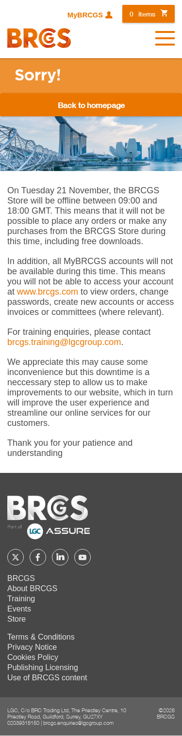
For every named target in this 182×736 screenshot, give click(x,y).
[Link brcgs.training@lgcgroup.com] (64, 342)
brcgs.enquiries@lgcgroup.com (78, 723)
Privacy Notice (32, 647)
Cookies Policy (32, 657)
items (142, 14)
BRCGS (21, 578)
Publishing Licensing (42, 667)
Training (21, 599)
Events (19, 609)
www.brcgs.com (47, 292)
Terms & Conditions (41, 637)
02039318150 (23, 723)
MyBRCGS (85, 15)
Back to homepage (91, 105)
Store (16, 619)
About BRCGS (32, 588)
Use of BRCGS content (47, 677)
